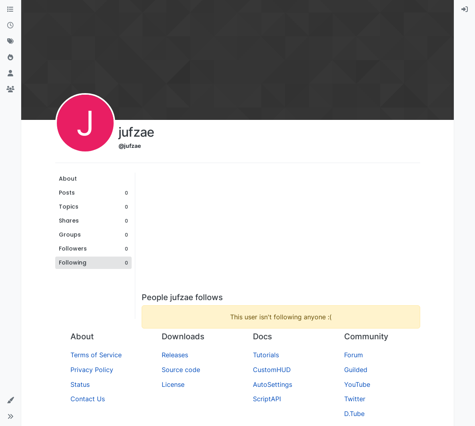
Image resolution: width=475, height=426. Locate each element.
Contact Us (87, 399)
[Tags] (10, 41)
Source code (181, 370)
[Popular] (10, 57)
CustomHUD (272, 370)
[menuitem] (464, 9)
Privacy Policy (91, 370)
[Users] (10, 73)
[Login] (464, 9)
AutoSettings (272, 384)
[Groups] (10, 89)
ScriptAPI (267, 399)
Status (80, 384)
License (173, 384)
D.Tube (354, 414)
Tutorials (266, 355)
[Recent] (10, 25)
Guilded (355, 370)
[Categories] (10, 9)
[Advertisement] (281, 233)
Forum (353, 355)
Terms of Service (96, 355)
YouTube (357, 384)
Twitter (354, 399)
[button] (10, 400)
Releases (175, 355)
